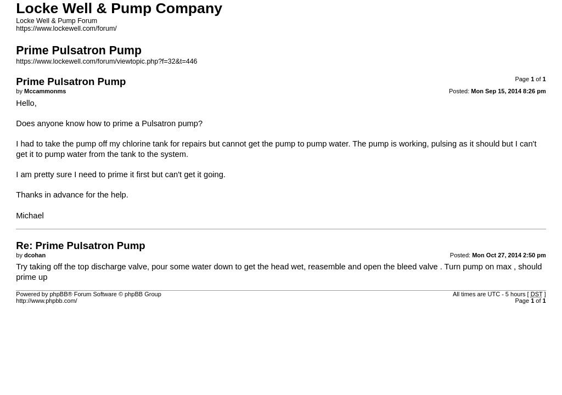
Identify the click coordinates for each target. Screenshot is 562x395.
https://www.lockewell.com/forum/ (66, 28)
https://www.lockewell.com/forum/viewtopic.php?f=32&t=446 (106, 61)
